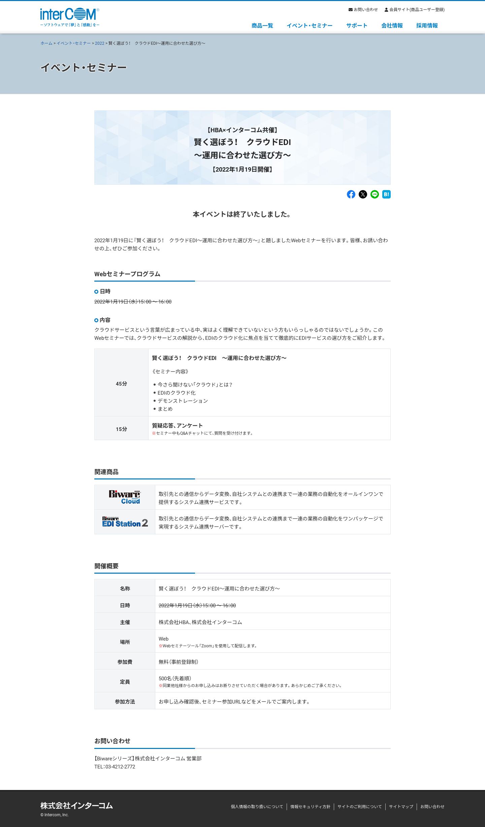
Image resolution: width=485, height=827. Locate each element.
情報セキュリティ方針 (310, 806)
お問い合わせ (366, 9)
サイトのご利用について (359, 806)
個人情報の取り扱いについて (257, 806)
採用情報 (427, 25)
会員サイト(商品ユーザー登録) (417, 9)
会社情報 (392, 25)
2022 (99, 43)
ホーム (46, 43)
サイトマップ (401, 806)
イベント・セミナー (310, 25)
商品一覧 (262, 25)
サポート (357, 25)
